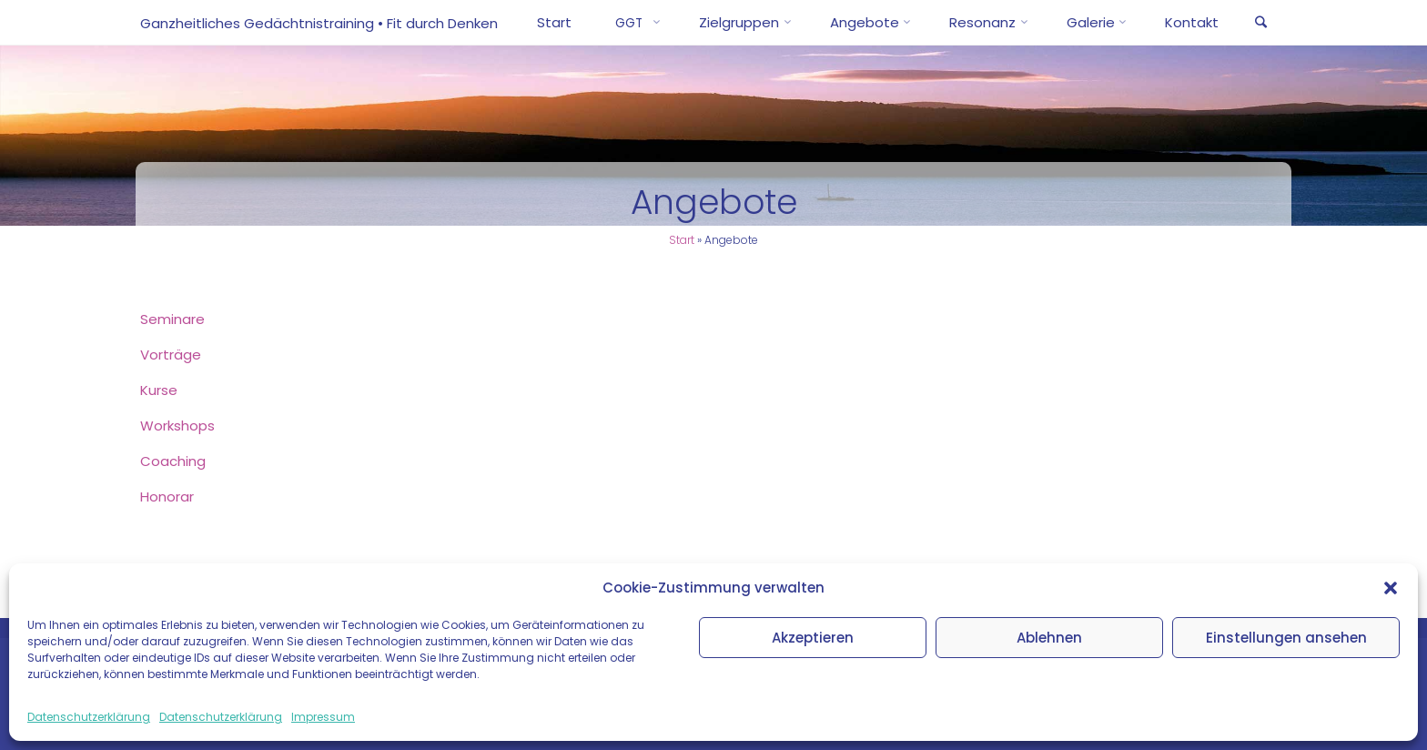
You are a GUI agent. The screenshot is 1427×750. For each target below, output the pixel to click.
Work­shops (177, 425)
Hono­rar (167, 496)
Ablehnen (1049, 637)
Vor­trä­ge (170, 354)
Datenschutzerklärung (88, 717)
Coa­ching (173, 461)
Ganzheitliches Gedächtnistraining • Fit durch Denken (319, 23)
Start (681, 240)
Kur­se (158, 390)
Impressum (323, 717)
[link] (1260, 23)
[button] (1390, 588)
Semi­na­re (172, 319)
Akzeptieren (813, 637)
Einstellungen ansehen (1286, 637)
